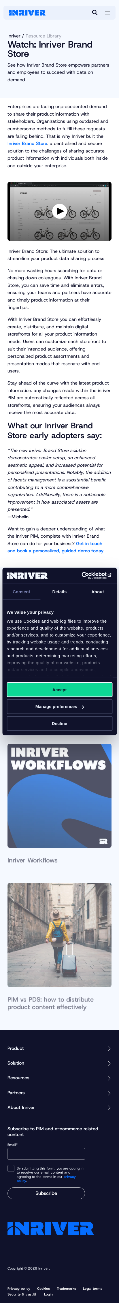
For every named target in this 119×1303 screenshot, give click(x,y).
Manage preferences (59, 706)
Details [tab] (59, 591)
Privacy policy (18, 1288)
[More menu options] (107, 13)
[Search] (94, 12)
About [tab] (97, 591)
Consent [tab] (21, 591)
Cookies (43, 1288)
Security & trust (20, 1294)
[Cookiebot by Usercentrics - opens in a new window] (87, 575)
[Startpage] (27, 13)
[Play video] (59, 211)
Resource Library (43, 36)
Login (48, 1294)
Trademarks (66, 1288)
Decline (59, 723)
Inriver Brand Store (27, 143)
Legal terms (92, 1288)
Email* (46, 1151)
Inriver (13, 36)
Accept (59, 689)
